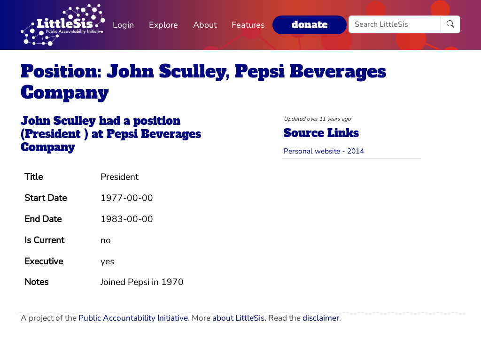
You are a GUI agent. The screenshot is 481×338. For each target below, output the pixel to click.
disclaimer (321, 318)
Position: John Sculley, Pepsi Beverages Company (203, 81)
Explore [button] (163, 25)
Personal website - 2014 (324, 151)
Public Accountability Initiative (133, 318)
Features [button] (248, 25)
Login (123, 25)
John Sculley (58, 121)
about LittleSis (238, 318)
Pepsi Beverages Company (111, 141)
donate (309, 24)
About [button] (205, 25)
